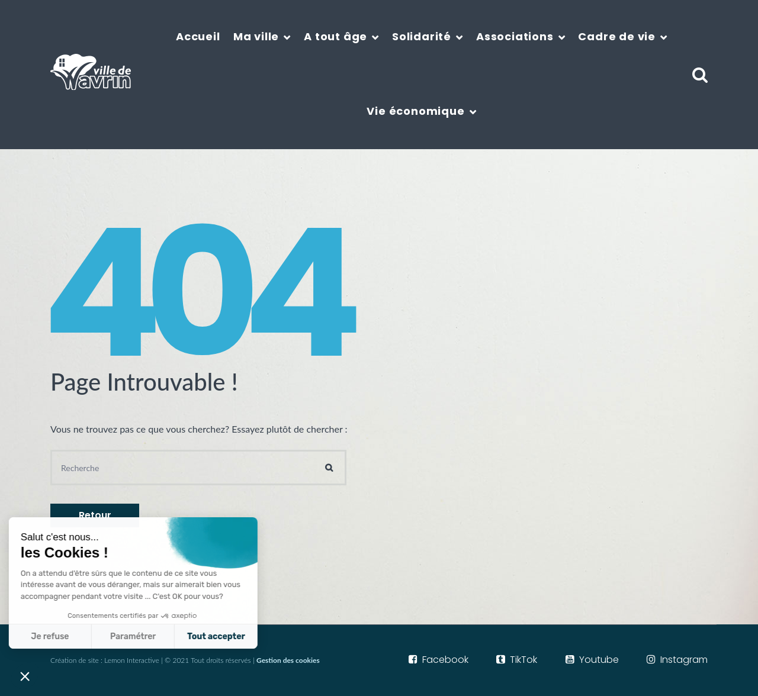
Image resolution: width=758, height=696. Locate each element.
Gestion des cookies (288, 660)
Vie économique (415, 111)
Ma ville (256, 36)
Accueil (198, 36)
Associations (515, 36)
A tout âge (335, 36)
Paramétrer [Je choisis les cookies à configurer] (55, 636)
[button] (25, 676)
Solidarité (421, 36)
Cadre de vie (617, 36)
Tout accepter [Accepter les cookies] (139, 636)
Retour (95, 515)
